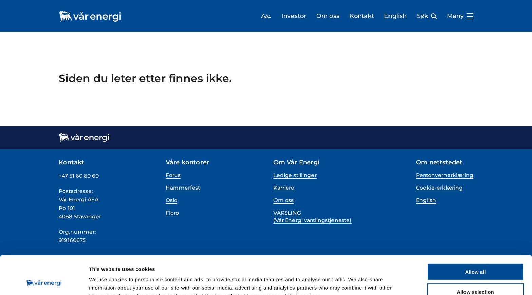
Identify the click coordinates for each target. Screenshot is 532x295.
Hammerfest (183, 187)
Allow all (475, 235)
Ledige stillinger (295, 175)
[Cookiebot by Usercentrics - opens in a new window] (44, 282)
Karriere (283, 187)
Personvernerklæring (444, 175)
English (395, 16)
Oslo (171, 200)
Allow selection (475, 255)
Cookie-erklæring (439, 187)
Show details (356, 281)
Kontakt (361, 16)
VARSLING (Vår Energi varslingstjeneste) (312, 216)
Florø (172, 213)
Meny (460, 16)
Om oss (327, 16)
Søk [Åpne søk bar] (427, 16)
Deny (475, 275)
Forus (173, 175)
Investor (293, 16)
